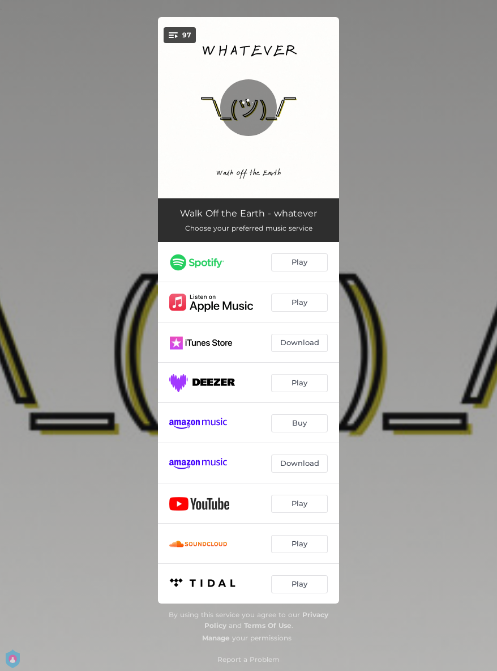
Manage (216, 638)
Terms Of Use (268, 625)
